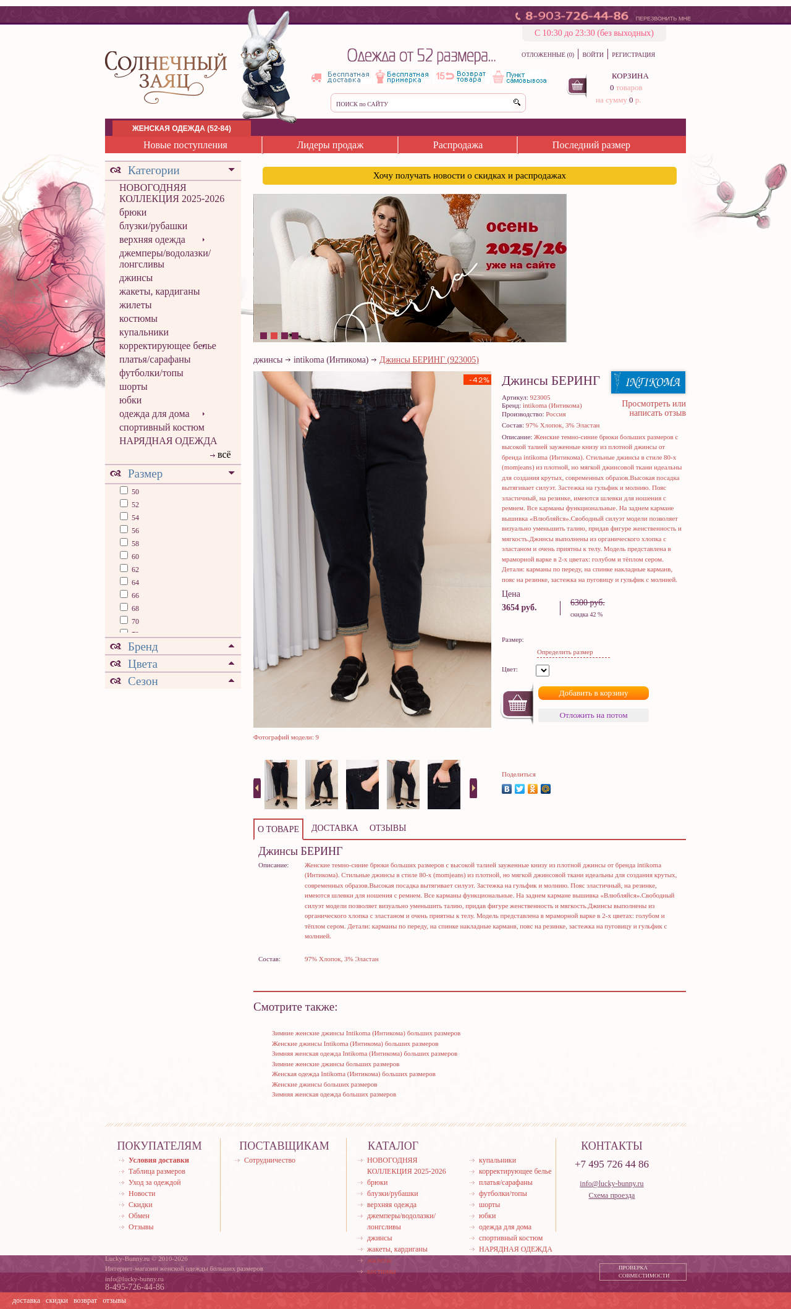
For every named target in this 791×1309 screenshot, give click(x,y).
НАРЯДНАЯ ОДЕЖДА (168, 441)
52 (134, 504)
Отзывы (141, 1227)
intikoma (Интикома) (331, 359)
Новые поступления (185, 145)
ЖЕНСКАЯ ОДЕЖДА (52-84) (181, 128)
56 (134, 530)
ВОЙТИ (592, 54)
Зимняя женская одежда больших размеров (334, 1094)
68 (134, 608)
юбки (130, 400)
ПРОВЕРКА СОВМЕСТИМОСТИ (644, 1272)
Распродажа (458, 145)
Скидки (141, 1204)
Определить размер (565, 651)
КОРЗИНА (630, 75)
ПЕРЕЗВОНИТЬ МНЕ (663, 18)
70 (134, 621)
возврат (85, 1300)
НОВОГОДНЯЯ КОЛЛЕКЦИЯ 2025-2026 (171, 193)
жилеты (135, 305)
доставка (26, 1300)
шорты (133, 386)
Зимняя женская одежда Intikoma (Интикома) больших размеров (364, 1053)
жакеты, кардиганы (159, 291)
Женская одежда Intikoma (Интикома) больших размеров (354, 1073)
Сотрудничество (269, 1160)
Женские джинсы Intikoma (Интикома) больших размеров (355, 1043)
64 (134, 582)
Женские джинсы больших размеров (324, 1084)
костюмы (138, 318)
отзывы (114, 1300)
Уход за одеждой (155, 1182)
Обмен (139, 1215)
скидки (57, 1300)
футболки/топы (151, 373)
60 (134, 556)
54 (134, 517)
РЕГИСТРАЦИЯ (633, 54)
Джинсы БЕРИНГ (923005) (429, 359)
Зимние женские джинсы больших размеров (335, 1063)
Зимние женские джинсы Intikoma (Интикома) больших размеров (366, 1033)
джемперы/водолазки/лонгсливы (165, 258)
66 (134, 595)
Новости (142, 1193)
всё (224, 454)
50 (134, 491)
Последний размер (591, 145)
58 (134, 543)
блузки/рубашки (153, 226)
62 (134, 569)
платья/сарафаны (155, 359)
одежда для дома (154, 413)
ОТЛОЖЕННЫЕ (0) (548, 54)
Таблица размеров (157, 1171)
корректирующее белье (167, 345)
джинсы (136, 277)
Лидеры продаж (330, 145)
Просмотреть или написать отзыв (654, 408)
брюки (132, 212)
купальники (144, 332)
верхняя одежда (152, 239)
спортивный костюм (162, 427)
